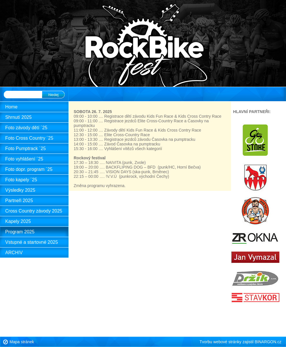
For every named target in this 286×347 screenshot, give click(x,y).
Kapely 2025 (18, 221)
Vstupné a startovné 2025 (31, 242)
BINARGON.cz (268, 341)
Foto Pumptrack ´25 (25, 148)
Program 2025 (19, 231)
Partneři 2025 (19, 200)
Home (11, 106)
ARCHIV (14, 252)
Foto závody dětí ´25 (26, 127)
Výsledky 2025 (20, 190)
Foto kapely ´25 (21, 179)
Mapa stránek (22, 341)
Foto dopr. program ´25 (29, 169)
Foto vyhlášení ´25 (24, 158)
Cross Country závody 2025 (33, 210)
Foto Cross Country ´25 (29, 138)
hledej (53, 95)
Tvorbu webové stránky (221, 341)
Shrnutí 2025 (18, 117)
